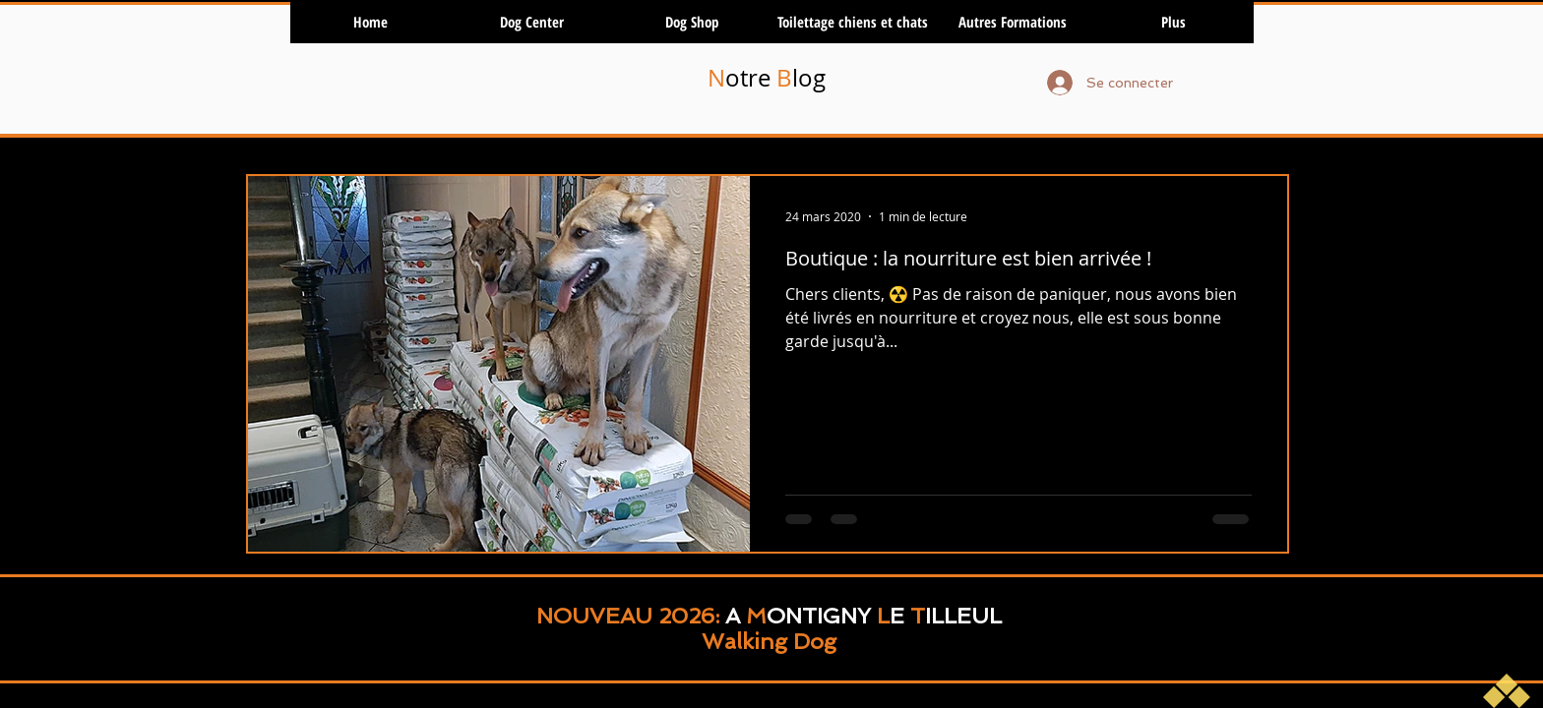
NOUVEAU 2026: (630, 615)
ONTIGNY (819, 615)
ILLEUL (963, 615)
